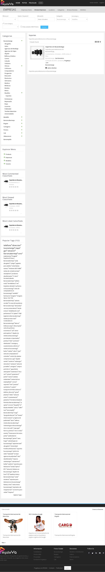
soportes (7, 384)
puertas (16, 384)
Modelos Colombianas (77, 552)
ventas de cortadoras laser (12, 271)
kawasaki (11, 454)
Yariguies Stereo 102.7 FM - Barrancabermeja (13, 298)
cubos (15, 351)
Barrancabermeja (11, 253)
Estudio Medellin (9, 407)
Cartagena (57, 557)
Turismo (8, 164)
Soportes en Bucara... (15, 180)
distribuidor (7, 343)
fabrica (17, 323)
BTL (5, 469)
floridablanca (12, 283)
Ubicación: (40, 16)
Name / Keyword (23, 16)
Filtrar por (6, 16)
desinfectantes (8, 459)
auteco (16, 407)
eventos (6, 433)
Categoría (59, 16)
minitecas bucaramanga (11, 348)
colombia (7, 356)
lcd (16, 415)
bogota (14, 256)
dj (8, 474)
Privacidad (37, 557)
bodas (13, 466)
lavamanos (14, 372)
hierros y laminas (9, 431)
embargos (18, 361)
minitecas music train (10, 318)
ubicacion (12, 251)
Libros (71, 559)
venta (20, 254)
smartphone (7, 274)
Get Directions (59, 58)
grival (17, 392)
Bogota (56, 554)
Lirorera (11, 405)
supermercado (17, 443)
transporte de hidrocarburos (12, 390)
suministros (7, 387)
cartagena (13, 366)
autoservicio (16, 461)
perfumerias (7, 313)
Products (8, 154)
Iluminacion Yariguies (10, 296)
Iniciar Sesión (94, 2)
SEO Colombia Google (35, 514)
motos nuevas (8, 418)
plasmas (6, 395)
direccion (16, 245)
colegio (13, 263)
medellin (15, 293)
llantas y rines (8, 484)
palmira (10, 464)
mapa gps (17, 428)
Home (18, 3)
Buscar (44, 27)
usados (13, 387)
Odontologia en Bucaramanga (13, 425)
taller (21, 407)
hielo (11, 341)
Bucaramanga (49, 65)
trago (16, 413)
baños (6, 351)
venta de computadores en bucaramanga (11, 291)
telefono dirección (9, 392)
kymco (18, 466)
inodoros (12, 361)
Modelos (8, 161)
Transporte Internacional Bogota (62, 515)
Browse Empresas (40, 10)
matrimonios (8, 256)
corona (14, 382)
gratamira (7, 400)
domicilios (7, 364)
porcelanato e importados (12, 338)
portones (16, 341)
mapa (18, 248)
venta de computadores (11, 354)
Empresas (9, 157)
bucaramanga (9, 248)
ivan (5, 410)
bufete (6, 464)
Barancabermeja (9, 413)
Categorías (61, 10)
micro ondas (18, 431)
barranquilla (11, 410)
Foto (11, 384)
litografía (17, 405)
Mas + (4, 542)
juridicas (6, 341)
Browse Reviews (72, 10)
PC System (15, 313)
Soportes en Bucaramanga (54, 47)
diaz (19, 456)
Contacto (51, 568)
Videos (72, 554)
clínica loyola (17, 326)
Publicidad (59, 568)
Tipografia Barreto (9, 415)
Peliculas (32, 3)
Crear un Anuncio (97, 509)
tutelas (10, 351)
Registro (101, 2)
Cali (55, 559)
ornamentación (13, 397)
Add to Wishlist (51, 68)
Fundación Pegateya (40, 559)
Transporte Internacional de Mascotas (11, 515)
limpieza (11, 492)
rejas (19, 351)
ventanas (13, 364)
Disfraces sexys (8, 326)
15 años (15, 276)
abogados (7, 446)
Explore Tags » (18, 495)
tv (21, 405)
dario (13, 420)
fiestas (20, 415)
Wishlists (83, 10)
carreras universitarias (10, 308)
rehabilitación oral (14, 311)
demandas (18, 306)
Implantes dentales (9, 286)
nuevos (10, 377)
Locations (52, 10)
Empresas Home (26, 10)
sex (17, 283)
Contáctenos (38, 552)
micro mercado (8, 428)
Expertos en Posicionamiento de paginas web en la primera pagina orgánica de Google (39, 535)
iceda (17, 477)
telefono (8, 245)
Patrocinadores (74, 557)
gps (5, 251)
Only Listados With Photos (30, 27)
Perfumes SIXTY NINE (15, 268)
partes (6, 377)
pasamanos (15, 374)
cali (13, 330)
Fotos (24, 3)
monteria (7, 479)
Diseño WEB (37, 554)
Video (11, 395)
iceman (9, 374)
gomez (15, 438)
